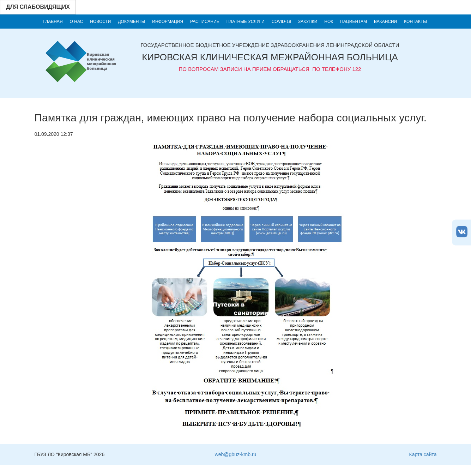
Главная (53, 21)
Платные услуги (246, 21)
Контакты (415, 21)
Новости (100, 21)
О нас (76, 21)
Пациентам (353, 21)
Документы (131, 21)
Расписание (204, 21)
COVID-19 (281, 21)
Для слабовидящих (38, 7)
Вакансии (385, 21)
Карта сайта (423, 454)
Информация (167, 21)
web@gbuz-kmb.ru (235, 454)
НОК (328, 21)
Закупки (307, 21)
